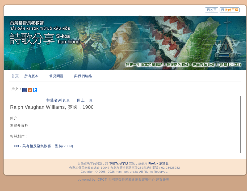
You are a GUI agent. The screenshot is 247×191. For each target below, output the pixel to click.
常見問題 (56, 76)
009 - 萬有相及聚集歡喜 (32, 146)
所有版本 (31, 76)
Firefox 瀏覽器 (158, 163)
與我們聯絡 (83, 76)
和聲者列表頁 (58, 100)
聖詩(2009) (64, 146)
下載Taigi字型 (118, 163)
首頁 (15, 76)
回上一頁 (85, 100)
